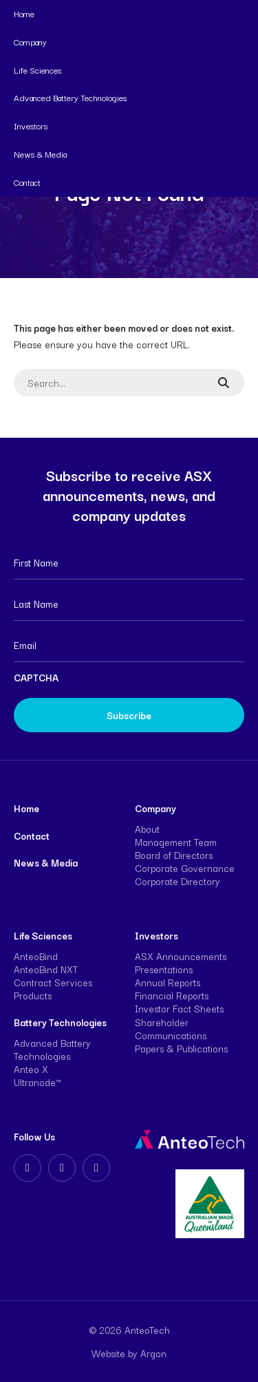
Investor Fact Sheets (179, 1008)
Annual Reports (167, 982)
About (147, 828)
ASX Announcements (180, 956)
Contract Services (53, 982)
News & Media (40, 153)
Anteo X (31, 1068)
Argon (153, 1353)
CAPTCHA (36, 677)
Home (24, 13)
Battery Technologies (60, 1022)
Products (33, 995)
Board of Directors (174, 854)
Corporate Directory (177, 881)
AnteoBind (36, 956)
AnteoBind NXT (46, 969)
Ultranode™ (37, 1081)
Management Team (176, 841)
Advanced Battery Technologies (70, 97)
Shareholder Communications (170, 1028)
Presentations (164, 969)
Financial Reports (171, 995)
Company (30, 41)
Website (108, 1353)
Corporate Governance (185, 867)
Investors (30, 125)
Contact (27, 182)
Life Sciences (37, 69)
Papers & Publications (181, 1048)
